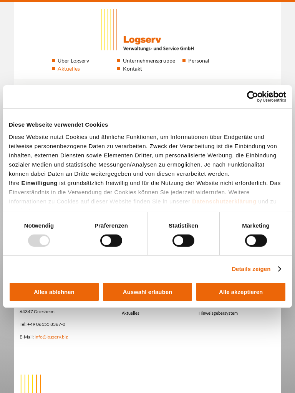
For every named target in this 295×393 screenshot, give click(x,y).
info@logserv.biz (51, 336)
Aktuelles (69, 68)
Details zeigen (251, 269)
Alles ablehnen (54, 292)
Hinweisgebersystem (218, 313)
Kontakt (132, 68)
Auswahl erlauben (147, 292)
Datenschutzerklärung (224, 201)
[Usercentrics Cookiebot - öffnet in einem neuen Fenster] (252, 96)
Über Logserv (73, 60)
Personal (198, 60)
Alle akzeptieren (241, 292)
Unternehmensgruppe (149, 60)
